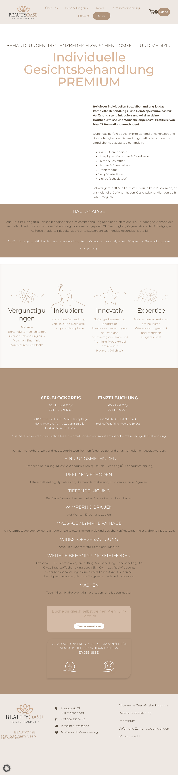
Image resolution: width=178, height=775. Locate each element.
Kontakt (83, 15)
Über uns (51, 8)
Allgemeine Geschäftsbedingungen (144, 705)
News (100, 8)
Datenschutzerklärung (135, 713)
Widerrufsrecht (129, 736)
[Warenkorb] (151, 11)
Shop (101, 15)
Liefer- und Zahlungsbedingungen (144, 728)
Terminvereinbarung (125, 8)
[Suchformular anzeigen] (164, 12)
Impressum (127, 721)
